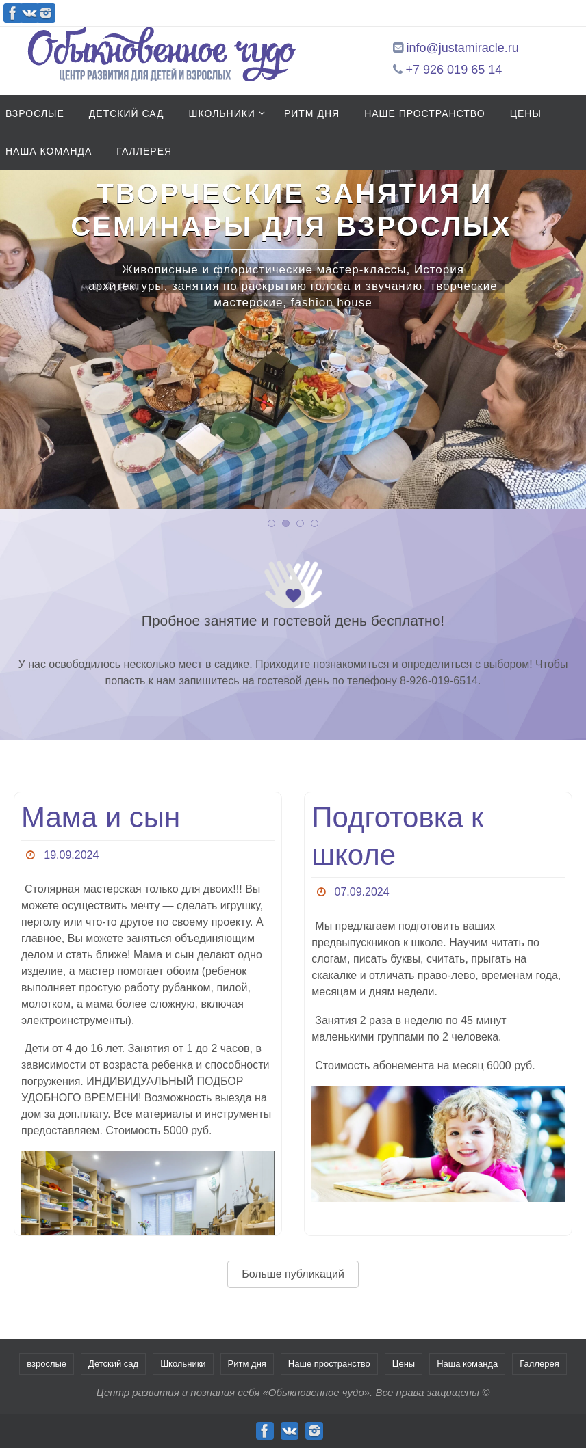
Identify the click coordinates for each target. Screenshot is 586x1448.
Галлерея (539, 1363)
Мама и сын (100, 817)
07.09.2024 (362, 892)
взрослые (46, 1363)
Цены (403, 1363)
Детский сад (113, 1363)
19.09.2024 (71, 855)
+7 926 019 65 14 (454, 70)
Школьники (182, 1363)
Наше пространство (329, 1363)
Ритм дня (247, 1363)
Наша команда (467, 1363)
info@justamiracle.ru (463, 48)
